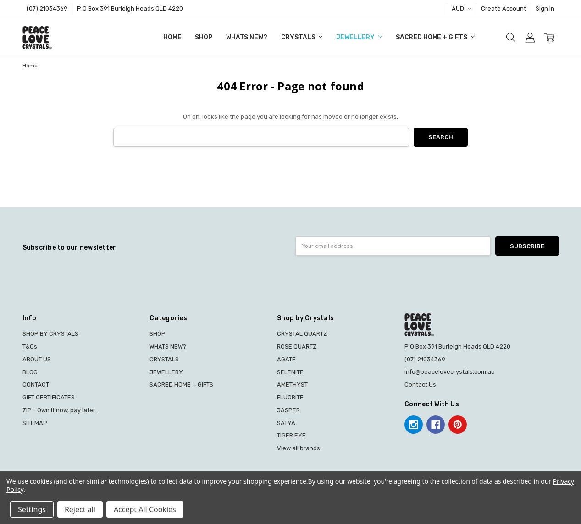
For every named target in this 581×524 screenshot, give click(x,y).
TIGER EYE (291, 435)
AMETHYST (292, 384)
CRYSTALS (302, 37)
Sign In (545, 8)
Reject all (80, 509)
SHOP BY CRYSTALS (50, 333)
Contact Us (420, 384)
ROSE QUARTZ (296, 346)
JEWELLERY (359, 37)
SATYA (286, 423)
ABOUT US (36, 359)
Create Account (503, 8)
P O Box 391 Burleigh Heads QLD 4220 (130, 8)
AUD (461, 8)
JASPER (288, 410)
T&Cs (29, 346)
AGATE (286, 359)
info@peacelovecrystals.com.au (449, 371)
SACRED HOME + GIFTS (435, 37)
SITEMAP (34, 423)
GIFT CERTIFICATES (48, 397)
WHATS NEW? (246, 37)
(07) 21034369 (47, 8)
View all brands (298, 448)
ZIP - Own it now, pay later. (59, 410)
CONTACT (35, 384)
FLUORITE (290, 397)
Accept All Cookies (145, 509)
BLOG (30, 372)
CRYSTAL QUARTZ (302, 333)
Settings (32, 509)
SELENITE (290, 372)
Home (172, 37)
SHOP (203, 37)
